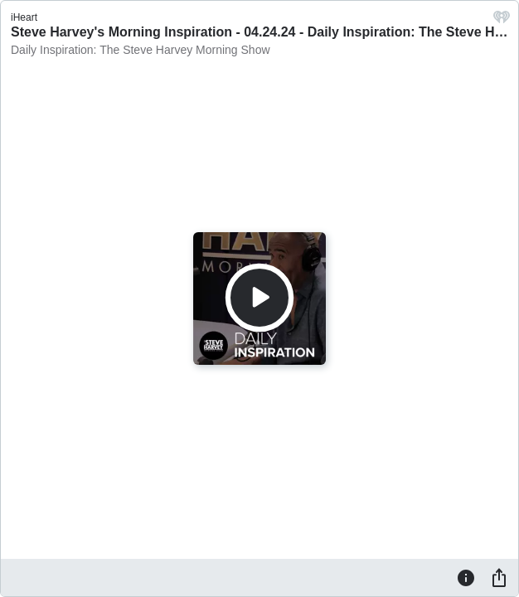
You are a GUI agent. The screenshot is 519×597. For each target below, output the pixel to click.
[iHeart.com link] (501, 21)
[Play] (259, 298)
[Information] (466, 577)
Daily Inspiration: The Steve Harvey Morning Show (140, 49)
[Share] (499, 577)
